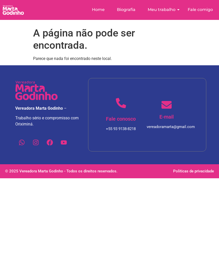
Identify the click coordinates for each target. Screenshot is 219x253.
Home (98, 9)
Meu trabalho (163, 9)
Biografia (126, 9)
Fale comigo (200, 9)
